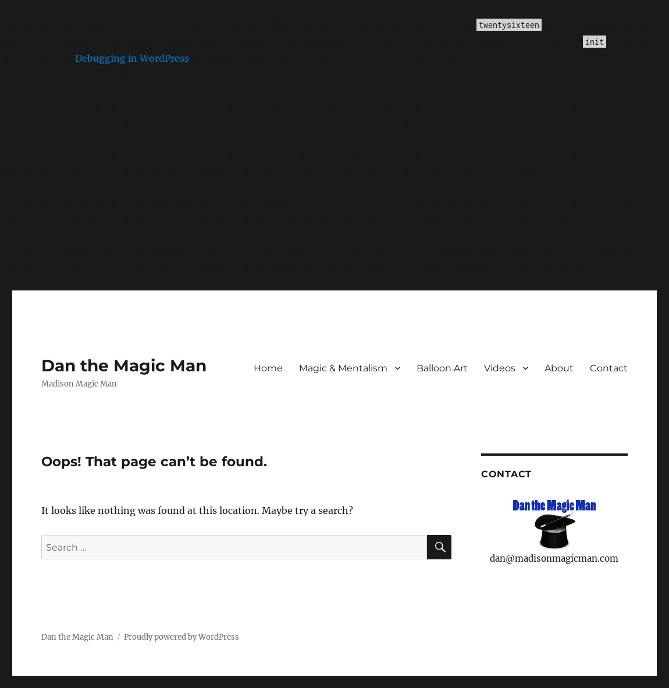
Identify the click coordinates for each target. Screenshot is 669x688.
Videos (499, 368)
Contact (609, 368)
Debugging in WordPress (132, 58)
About (559, 368)
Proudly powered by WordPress (181, 637)
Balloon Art (442, 368)
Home (268, 368)
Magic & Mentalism (343, 368)
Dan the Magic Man (124, 365)
